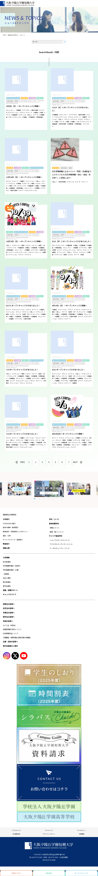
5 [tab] (52, 498)
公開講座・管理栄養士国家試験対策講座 (16, 637)
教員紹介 (6, 544)
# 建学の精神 (34, 110)
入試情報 (32, 98)
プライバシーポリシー (49, 834)
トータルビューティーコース (59, 548)
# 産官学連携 (62, 124)
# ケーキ (35, 115)
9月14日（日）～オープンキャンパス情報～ (69, 305)
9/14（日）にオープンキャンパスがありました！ (71, 241)
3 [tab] (43, 498)
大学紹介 (6, 519)
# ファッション (30, 181)
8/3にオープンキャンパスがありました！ (68, 369)
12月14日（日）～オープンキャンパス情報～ (24, 177)
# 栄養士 (24, 117)
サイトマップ (49, 830)
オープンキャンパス (13, 98)
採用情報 (81, 834)
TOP (4, 35)
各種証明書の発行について (12, 629)
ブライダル (23, 101)
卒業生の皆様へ (9, 612)
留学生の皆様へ (9, 617)
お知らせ (40, 98)
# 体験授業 (31, 117)
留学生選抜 (7, 586)
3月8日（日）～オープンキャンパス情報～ (23, 106)
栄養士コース (54, 528)
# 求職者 (18, 183)
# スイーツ (29, 112)
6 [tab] (57, 498)
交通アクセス (16, 873)
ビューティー (34, 101)
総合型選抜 (7, 562)
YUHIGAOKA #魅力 (9, 523)
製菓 (16, 101)
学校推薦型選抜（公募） (11, 570)
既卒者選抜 (7, 582)
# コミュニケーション (12, 112)
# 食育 (41, 112)
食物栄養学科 (54, 523)
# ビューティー (10, 110)
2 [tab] (39, 498)
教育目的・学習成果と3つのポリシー (15, 531)
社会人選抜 (7, 578)
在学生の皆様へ (9, 608)
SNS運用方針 (16, 834)
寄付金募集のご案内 (10, 646)
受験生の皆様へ (9, 604)
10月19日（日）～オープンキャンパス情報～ (24, 241)
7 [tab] (62, 498)
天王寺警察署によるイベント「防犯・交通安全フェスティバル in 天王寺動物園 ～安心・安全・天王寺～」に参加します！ (71, 174)
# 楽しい (29, 115)
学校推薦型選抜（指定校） (12, 566)
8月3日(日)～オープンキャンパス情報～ (68, 433)
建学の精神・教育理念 (10, 527)
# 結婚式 (35, 112)
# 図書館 (18, 110)
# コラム (80, 119)
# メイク (41, 110)
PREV (22, 462)
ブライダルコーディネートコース (61, 544)
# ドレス (67, 119)
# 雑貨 (56, 122)
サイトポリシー (81, 830)
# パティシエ (22, 115)
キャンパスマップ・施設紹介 (13, 539)
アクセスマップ (16, 830)
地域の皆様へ (8, 621)
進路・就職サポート (10, 590)
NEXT (75, 462)
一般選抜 (6, 574)
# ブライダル (25, 110)
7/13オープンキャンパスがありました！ (22, 433)
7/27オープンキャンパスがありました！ (22, 369)
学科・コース (54, 519)
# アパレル (74, 119)
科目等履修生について (10, 633)
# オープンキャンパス (15, 117)
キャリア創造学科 (55, 536)
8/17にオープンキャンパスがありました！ (23, 305)
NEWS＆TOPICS (12, 35)
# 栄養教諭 (55, 115)
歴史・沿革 (7, 535)
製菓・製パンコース (57, 532)
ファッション (70, 101)
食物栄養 (10, 101)
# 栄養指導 (14, 115)
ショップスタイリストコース (60, 540)
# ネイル (22, 112)
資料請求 (49, 873)
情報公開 (6, 548)
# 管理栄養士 (39, 117)
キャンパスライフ (9, 594)
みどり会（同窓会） (10, 625)
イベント (24, 98)
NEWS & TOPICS (9, 514)
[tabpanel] (49, 489)
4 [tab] (48, 498)
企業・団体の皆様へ (10, 641)
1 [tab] (34, 498)
